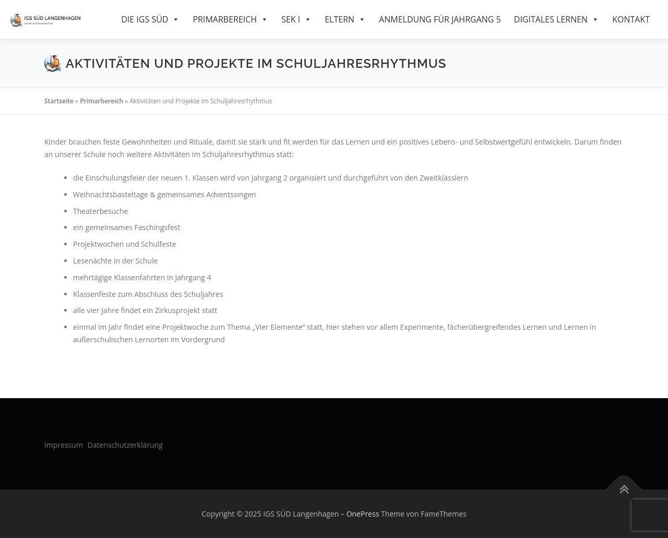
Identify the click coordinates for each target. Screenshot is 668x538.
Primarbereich (230, 19)
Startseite (59, 101)
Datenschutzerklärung (125, 445)
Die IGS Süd (150, 19)
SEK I (296, 19)
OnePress (363, 514)
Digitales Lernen (556, 19)
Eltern (345, 19)
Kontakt (631, 19)
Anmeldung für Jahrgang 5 (440, 19)
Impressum (63, 445)
